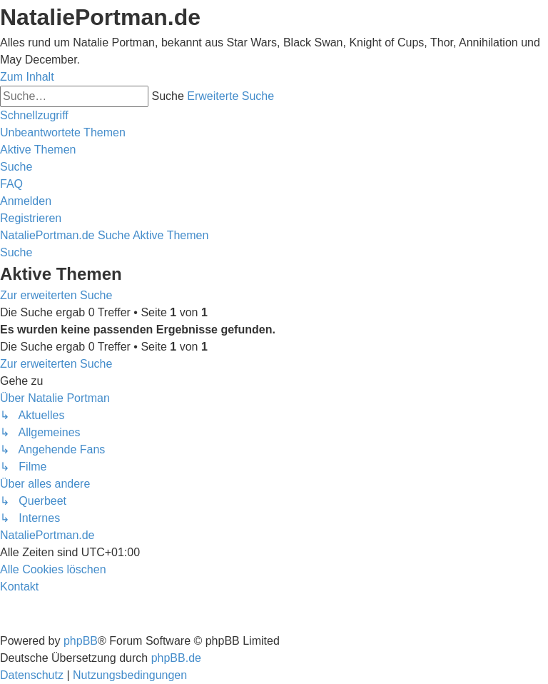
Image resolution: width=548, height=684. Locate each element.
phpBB (81, 641)
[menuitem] (63, 132)
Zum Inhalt (27, 77)
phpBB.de (176, 658)
